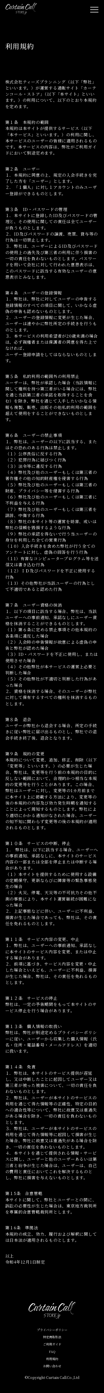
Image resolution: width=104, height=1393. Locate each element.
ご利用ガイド (52, 1344)
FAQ (52, 1351)
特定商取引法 (52, 1337)
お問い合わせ (52, 1366)
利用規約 (52, 1359)
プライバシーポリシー (52, 1329)
